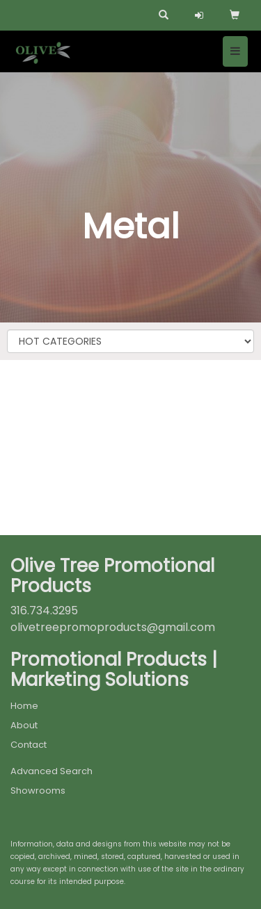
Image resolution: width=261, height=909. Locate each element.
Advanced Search (51, 771)
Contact (28, 744)
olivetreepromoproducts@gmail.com (112, 627)
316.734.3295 (44, 611)
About (24, 725)
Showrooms (37, 790)
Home (24, 705)
